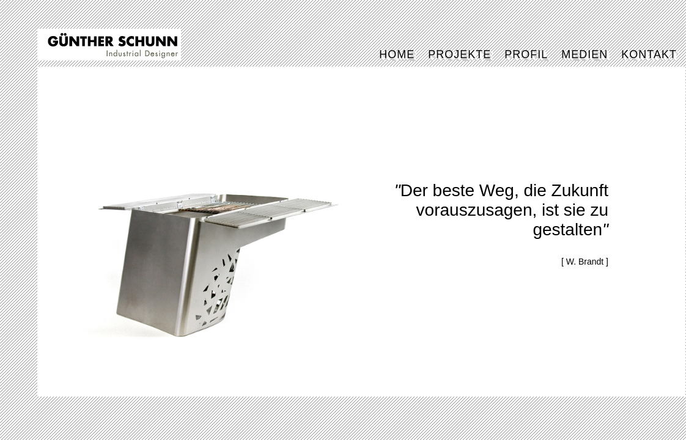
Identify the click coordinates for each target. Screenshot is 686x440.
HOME (397, 55)
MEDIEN (584, 55)
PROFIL (526, 55)
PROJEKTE (459, 55)
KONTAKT (649, 55)
